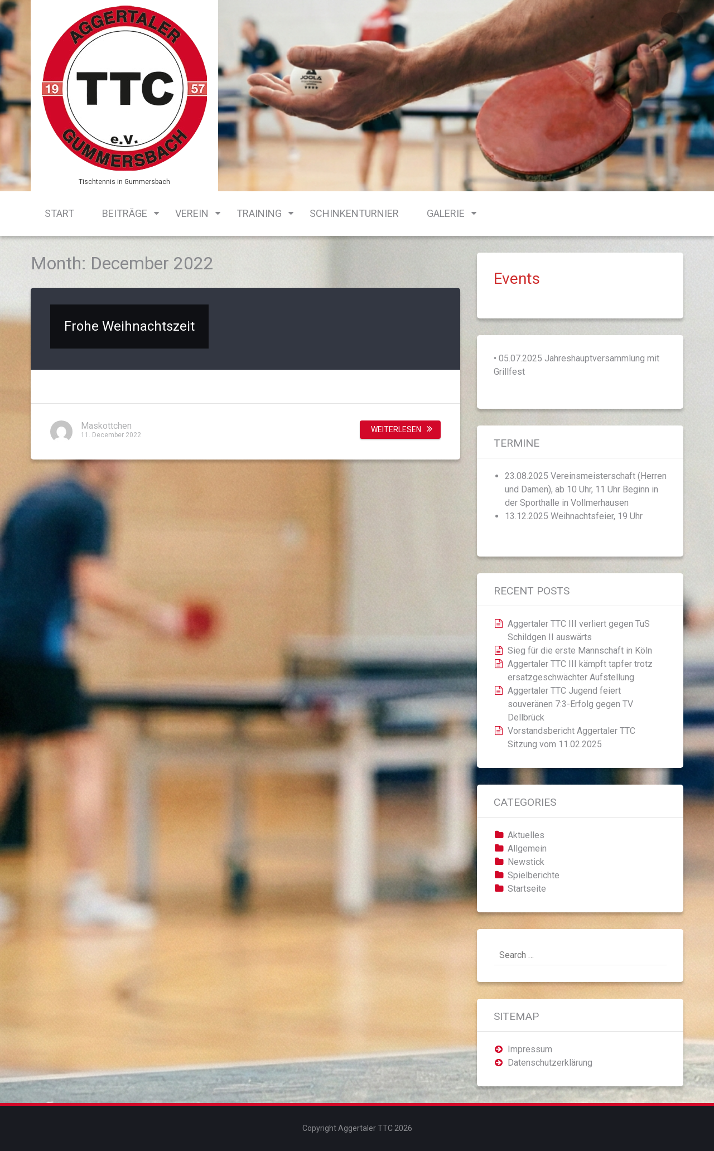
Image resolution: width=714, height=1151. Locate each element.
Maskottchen (106, 425)
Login (672, 23)
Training (259, 213)
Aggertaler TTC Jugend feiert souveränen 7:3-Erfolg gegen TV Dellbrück (570, 704)
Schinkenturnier (354, 213)
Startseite (527, 888)
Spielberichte (533, 875)
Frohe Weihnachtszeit (129, 326)
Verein (192, 213)
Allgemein (527, 848)
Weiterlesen (396, 429)
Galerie (446, 213)
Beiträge (124, 213)
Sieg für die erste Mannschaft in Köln (580, 650)
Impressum (530, 1049)
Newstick (526, 862)
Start (59, 213)
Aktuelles (526, 835)
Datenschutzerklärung (550, 1062)
